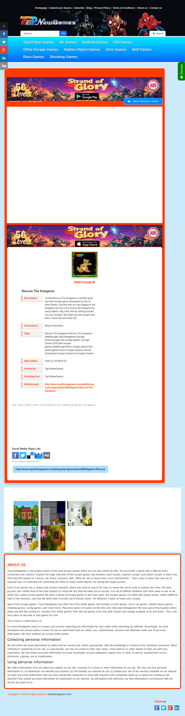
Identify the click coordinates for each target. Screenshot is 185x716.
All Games (68, 42)
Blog (89, 8)
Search (160, 33)
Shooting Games (64, 57)
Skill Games (142, 49)
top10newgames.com (59, 694)
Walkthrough (84, 282)
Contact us (156, 8)
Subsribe (79, 8)
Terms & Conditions (124, 8)
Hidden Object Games (82, 49)
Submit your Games (61, 8)
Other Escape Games (41, 49)
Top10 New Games (38, 42)
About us (142, 8)
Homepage (41, 8)
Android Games (95, 42)
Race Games (33, 57)
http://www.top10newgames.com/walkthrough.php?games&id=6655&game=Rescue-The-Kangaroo (69, 387)
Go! (63, 33)
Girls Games (116, 49)
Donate (182, 71)
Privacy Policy (102, 8)
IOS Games (123, 42)
